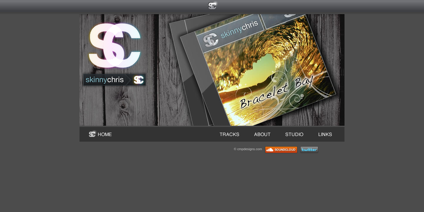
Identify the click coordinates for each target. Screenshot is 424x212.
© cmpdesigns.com (248, 149)
